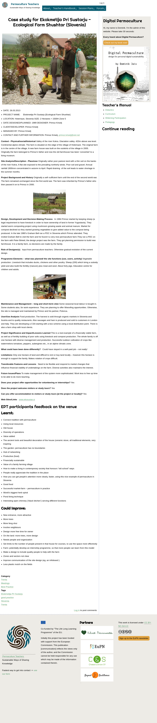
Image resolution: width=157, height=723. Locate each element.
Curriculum (110, 114)
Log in (102, 3)
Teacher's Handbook (64, 8)
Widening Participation (115, 118)
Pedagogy (110, 122)
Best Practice (7, 587)
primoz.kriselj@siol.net (69, 135)
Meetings (5, 583)
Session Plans (86, 8)
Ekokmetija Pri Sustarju (12, 594)
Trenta (4, 580)
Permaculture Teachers (25, 4)
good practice (7, 597)
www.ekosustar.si (27, 399)
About (46, 8)
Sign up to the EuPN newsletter (133, 638)
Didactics (109, 110)
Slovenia (5, 601)
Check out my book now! (115, 43)
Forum (100, 8)
